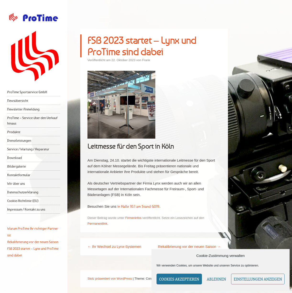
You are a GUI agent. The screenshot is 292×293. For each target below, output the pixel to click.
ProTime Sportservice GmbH (27, 92)
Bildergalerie (16, 166)
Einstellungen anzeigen (258, 279)
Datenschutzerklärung (22, 192)
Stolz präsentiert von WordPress (109, 278)
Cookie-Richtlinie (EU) (22, 201)
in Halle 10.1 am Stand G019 (138, 206)
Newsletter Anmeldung (23, 109)
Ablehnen (216, 279)
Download (14, 158)
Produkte (13, 132)
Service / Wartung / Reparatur (28, 149)
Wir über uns (16, 183)
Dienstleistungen (19, 140)
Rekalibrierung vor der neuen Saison (189, 246)
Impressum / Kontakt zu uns (26, 209)
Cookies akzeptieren (179, 279)
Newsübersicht (17, 100)
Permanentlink (97, 223)
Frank (146, 60)
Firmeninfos (133, 218)
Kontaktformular (18, 175)
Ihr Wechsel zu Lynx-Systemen (114, 246)
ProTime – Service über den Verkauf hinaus (32, 120)
